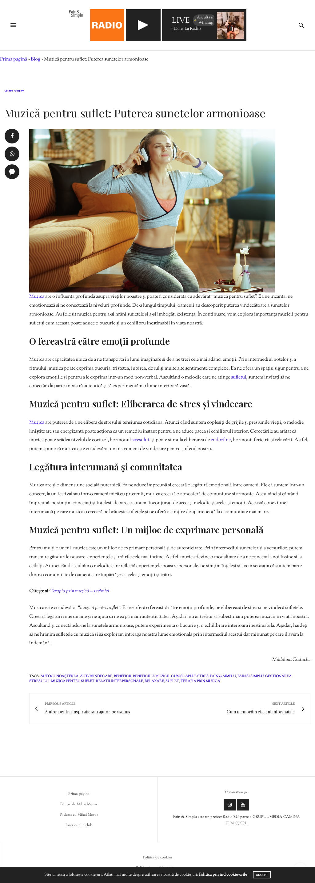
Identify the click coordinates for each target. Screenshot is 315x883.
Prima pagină (13, 59)
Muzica (37, 296)
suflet (172, 681)
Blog (35, 59)
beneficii (122, 676)
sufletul (238, 377)
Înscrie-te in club (79, 825)
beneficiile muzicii (151, 676)
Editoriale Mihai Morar (79, 804)
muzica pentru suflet (72, 681)
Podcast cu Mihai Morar (79, 815)
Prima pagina (79, 794)
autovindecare (96, 676)
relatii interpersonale (119, 681)
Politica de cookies (158, 857)
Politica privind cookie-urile (223, 874)
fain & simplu (223, 676)
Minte (9, 91)
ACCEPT (262, 875)
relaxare (154, 681)
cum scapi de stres (190, 676)
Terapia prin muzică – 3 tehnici (79, 591)
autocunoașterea (59, 676)
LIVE (181, 21)
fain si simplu (250, 676)
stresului (140, 440)
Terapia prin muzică (200, 681)
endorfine (221, 440)
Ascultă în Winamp (204, 20)
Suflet (19, 91)
